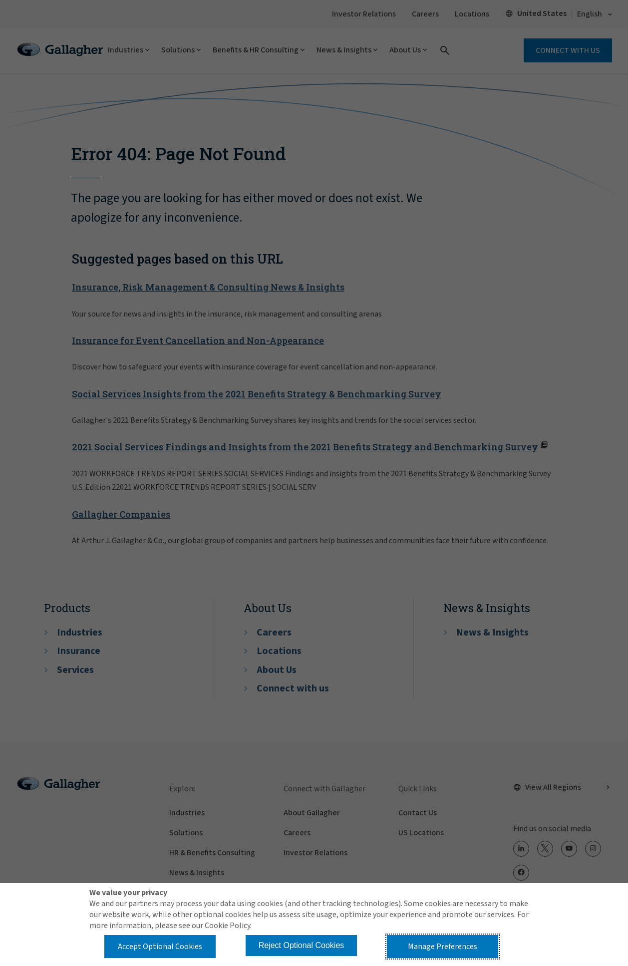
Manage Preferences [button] (442, 946)
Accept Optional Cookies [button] (160, 946)
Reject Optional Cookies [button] (301, 945)
